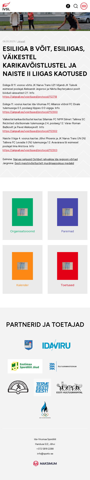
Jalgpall (21, 41)
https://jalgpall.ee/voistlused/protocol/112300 (30, 112)
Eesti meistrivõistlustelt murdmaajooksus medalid (44, 163)
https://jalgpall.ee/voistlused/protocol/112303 (30, 150)
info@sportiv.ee (45, 453)
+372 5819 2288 (45, 449)
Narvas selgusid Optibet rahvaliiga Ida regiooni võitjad (45, 159)
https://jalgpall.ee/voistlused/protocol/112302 (30, 131)
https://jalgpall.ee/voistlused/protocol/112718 (30, 96)
